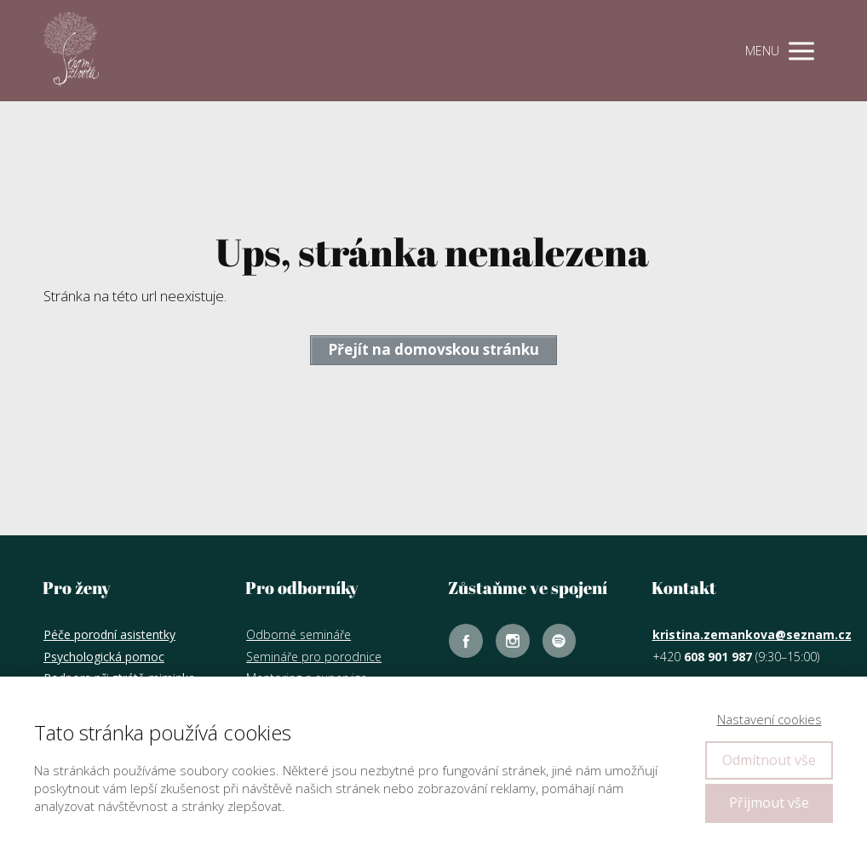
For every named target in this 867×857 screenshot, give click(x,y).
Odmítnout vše (769, 760)
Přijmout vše (769, 802)
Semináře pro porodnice (314, 656)
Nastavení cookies (769, 719)
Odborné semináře (298, 634)
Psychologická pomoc (103, 656)
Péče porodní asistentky (109, 634)
